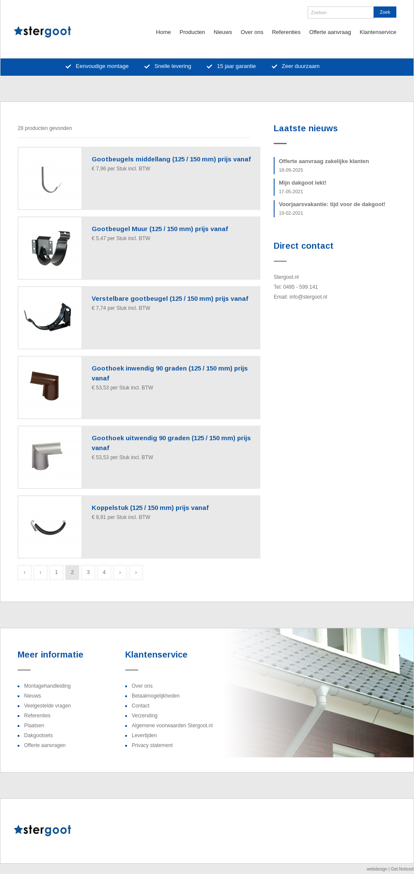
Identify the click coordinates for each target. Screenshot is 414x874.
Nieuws (223, 32)
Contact (140, 706)
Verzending (145, 716)
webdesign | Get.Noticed (390, 869)
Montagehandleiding (47, 686)
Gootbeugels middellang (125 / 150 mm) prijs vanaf (171, 159)
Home (163, 32)
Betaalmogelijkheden (155, 696)
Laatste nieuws (306, 128)
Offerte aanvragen (45, 745)
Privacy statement (152, 745)
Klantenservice (378, 32)
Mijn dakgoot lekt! (303, 186)
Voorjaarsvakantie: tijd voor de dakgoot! (332, 208)
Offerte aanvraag (330, 32)
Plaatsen (34, 726)
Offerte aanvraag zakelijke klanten (324, 165)
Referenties (286, 32)
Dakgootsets (38, 735)
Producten (192, 32)
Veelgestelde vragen (47, 706)
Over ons (252, 32)
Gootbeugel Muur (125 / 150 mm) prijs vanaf (160, 228)
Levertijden (144, 735)
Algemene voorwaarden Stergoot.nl (172, 726)
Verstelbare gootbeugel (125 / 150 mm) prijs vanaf (170, 298)
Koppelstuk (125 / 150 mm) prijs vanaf (150, 507)
